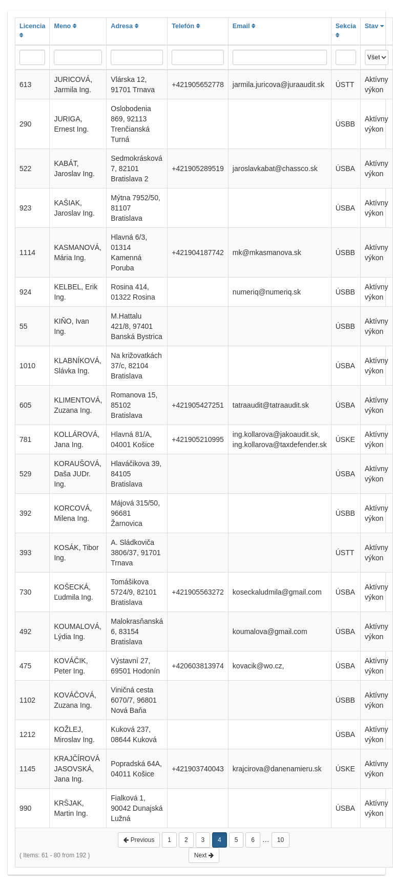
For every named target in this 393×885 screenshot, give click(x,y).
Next (204, 855)
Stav (374, 26)
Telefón (185, 26)
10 (280, 840)
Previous (138, 840)
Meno (65, 26)
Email (244, 26)
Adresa (124, 26)
